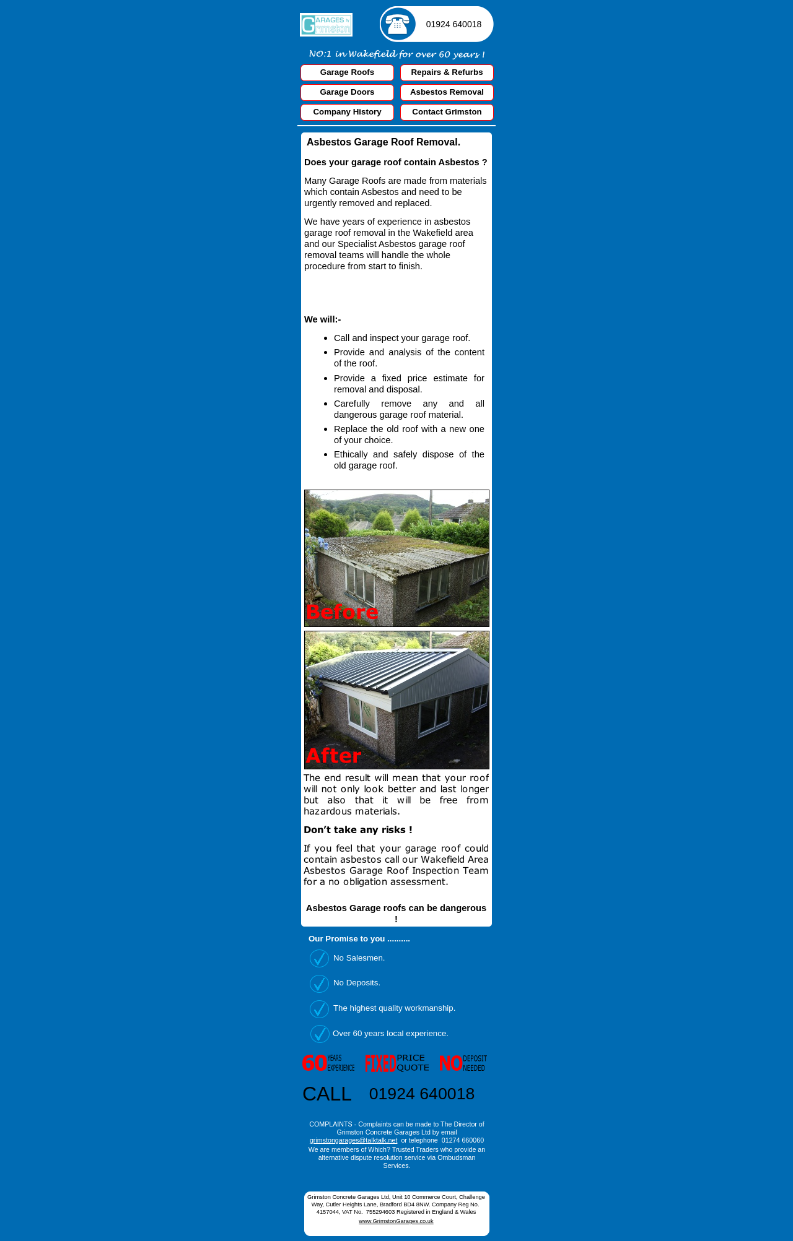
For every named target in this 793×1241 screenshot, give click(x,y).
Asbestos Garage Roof (360, 142)
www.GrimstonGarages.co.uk (396, 1221)
